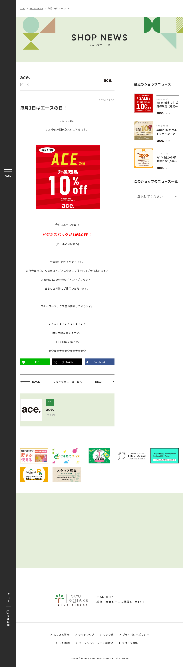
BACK (36, 381)
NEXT (99, 381)
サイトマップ (86, 638)
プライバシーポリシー (135, 638)
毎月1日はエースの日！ (60, 8)
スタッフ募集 (130, 646)
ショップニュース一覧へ (67, 382)
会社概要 (64, 646)
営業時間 (8, 618)
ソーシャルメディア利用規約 (96, 646)
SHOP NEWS (36, 8)
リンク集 (108, 638)
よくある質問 (61, 638)
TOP (8, 598)
